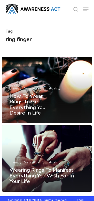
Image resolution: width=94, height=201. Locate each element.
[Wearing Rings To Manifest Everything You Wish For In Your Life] (47, 158)
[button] (85, 9)
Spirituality (51, 88)
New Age (32, 88)
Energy (15, 88)
